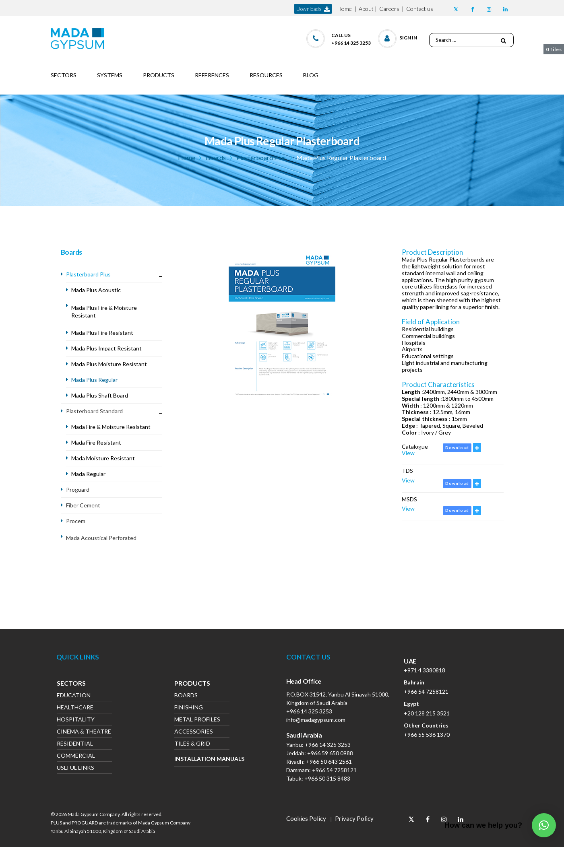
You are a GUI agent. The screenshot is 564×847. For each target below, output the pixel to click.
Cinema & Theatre (84, 732)
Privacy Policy (354, 818)
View (408, 452)
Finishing (188, 708)
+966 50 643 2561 (329, 761)
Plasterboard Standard (94, 411)
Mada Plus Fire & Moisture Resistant (104, 311)
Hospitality (76, 720)
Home (344, 8)
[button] (398, 36)
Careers (389, 8)
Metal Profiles (197, 720)
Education (74, 696)
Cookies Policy (306, 818)
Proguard (77, 489)
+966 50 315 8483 (327, 778)
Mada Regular (89, 473)
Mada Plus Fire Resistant (102, 332)
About (366, 8)
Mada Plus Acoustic (96, 289)
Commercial (76, 756)
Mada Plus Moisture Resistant (109, 364)
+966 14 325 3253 (309, 711)
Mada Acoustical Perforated (101, 537)
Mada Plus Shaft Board (100, 395)
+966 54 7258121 (334, 770)
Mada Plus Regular (95, 379)
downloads (313, 9)
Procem (75, 520)
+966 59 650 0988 (330, 753)
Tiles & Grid (192, 744)
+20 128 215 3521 (427, 713)
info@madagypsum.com (315, 719)
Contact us (419, 8)
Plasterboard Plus (261, 157)
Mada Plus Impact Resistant (107, 348)
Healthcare (75, 708)
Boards (216, 157)
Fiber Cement (83, 505)
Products (192, 684)
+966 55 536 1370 (427, 734)
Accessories (193, 732)
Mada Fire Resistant (96, 442)
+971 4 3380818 (424, 670)
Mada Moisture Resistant (103, 458)
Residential (75, 744)
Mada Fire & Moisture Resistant (111, 426)
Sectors (71, 684)
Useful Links (75, 768)
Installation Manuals (201, 758)
